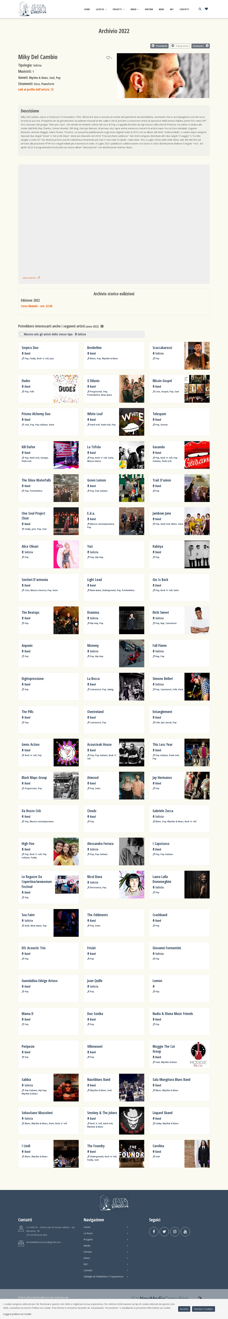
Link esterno (31, 277)
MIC (172, 9)
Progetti (117, 9)
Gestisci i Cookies (203, 1308)
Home (87, 9)
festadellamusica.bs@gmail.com (43, 1242)
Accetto (184, 1308)
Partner (149, 9)
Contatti (184, 9)
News (161, 9)
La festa (100, 9)
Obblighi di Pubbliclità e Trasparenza (106, 1276)
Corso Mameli (36, 306)
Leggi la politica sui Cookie (17, 1314)
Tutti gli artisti (179, 45)
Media (133, 9)
